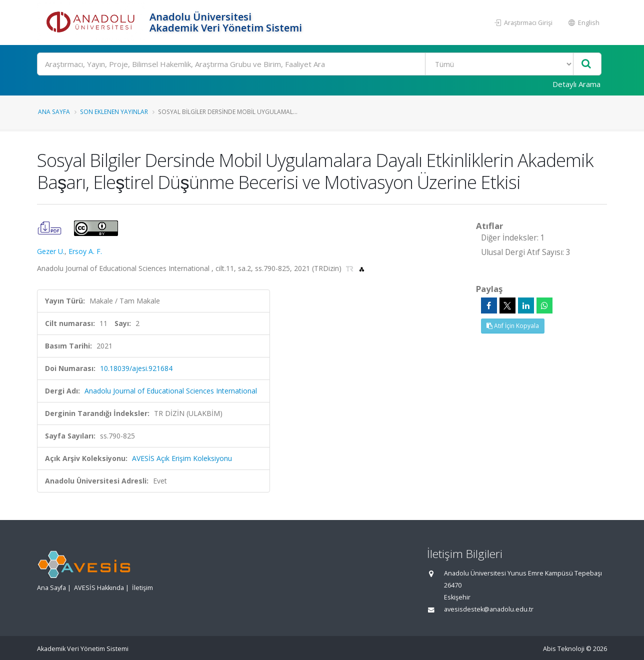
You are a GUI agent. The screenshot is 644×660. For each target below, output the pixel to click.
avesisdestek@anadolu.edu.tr (489, 609)
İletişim (142, 588)
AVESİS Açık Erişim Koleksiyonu (182, 458)
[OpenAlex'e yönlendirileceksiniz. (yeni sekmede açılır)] (362, 268)
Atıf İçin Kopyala (512, 326)
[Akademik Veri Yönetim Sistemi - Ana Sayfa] (92, 22)
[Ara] (319, 64)
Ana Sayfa (54, 112)
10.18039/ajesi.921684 (136, 368)
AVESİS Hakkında (99, 588)
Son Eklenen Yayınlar (114, 112)
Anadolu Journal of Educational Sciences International (170, 391)
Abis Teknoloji (563, 648)
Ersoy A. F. (85, 251)
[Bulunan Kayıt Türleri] (499, 64)
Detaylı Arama (576, 84)
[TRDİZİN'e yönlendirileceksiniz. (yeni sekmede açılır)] (351, 268)
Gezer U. (50, 251)
